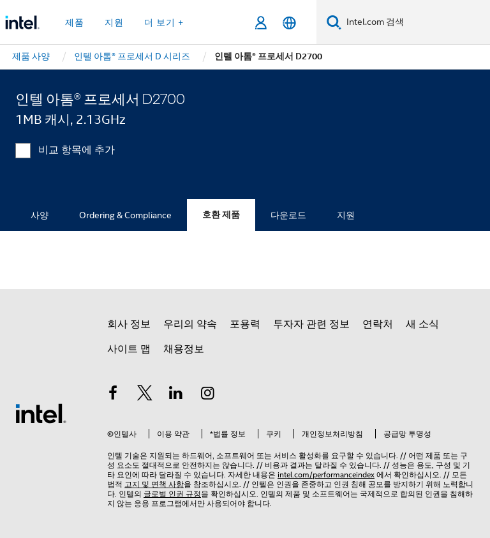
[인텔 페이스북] (113, 395)
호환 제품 (221, 215)
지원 (346, 215)
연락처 (377, 324)
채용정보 (183, 349)
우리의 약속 (190, 324)
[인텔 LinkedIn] (176, 395)
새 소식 (422, 324)
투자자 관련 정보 (311, 324)
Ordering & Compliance (125, 215)
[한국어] (289, 23)
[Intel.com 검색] (415, 22)
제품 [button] (74, 22)
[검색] (334, 22)
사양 (39, 215)
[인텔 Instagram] (208, 395)
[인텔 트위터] (145, 395)
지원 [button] (114, 22)
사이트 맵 (129, 349)
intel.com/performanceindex (326, 474)
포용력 (245, 324)
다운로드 (288, 215)
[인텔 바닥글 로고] (40, 413)
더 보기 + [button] (164, 22)
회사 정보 (129, 324)
